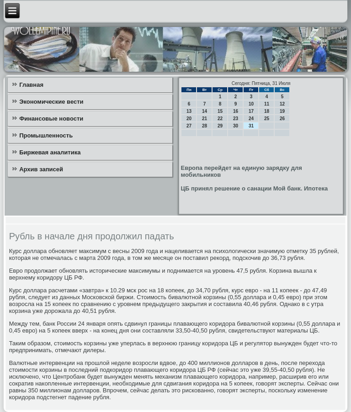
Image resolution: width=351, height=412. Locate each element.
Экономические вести (51, 101)
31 (251, 125)
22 (220, 118)
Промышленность (46, 135)
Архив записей (41, 169)
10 (251, 103)
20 (188, 118)
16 (235, 111)
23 (235, 118)
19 (282, 111)
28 (204, 125)
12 (282, 103)
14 (204, 111)
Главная (31, 84)
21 (204, 118)
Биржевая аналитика (49, 152)
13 (188, 111)
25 (266, 118)
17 (251, 111)
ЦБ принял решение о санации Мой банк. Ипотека (254, 188)
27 (188, 125)
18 (266, 111)
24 (251, 118)
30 (235, 125)
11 (266, 103)
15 (220, 111)
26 (282, 118)
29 (220, 125)
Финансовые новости (51, 118)
